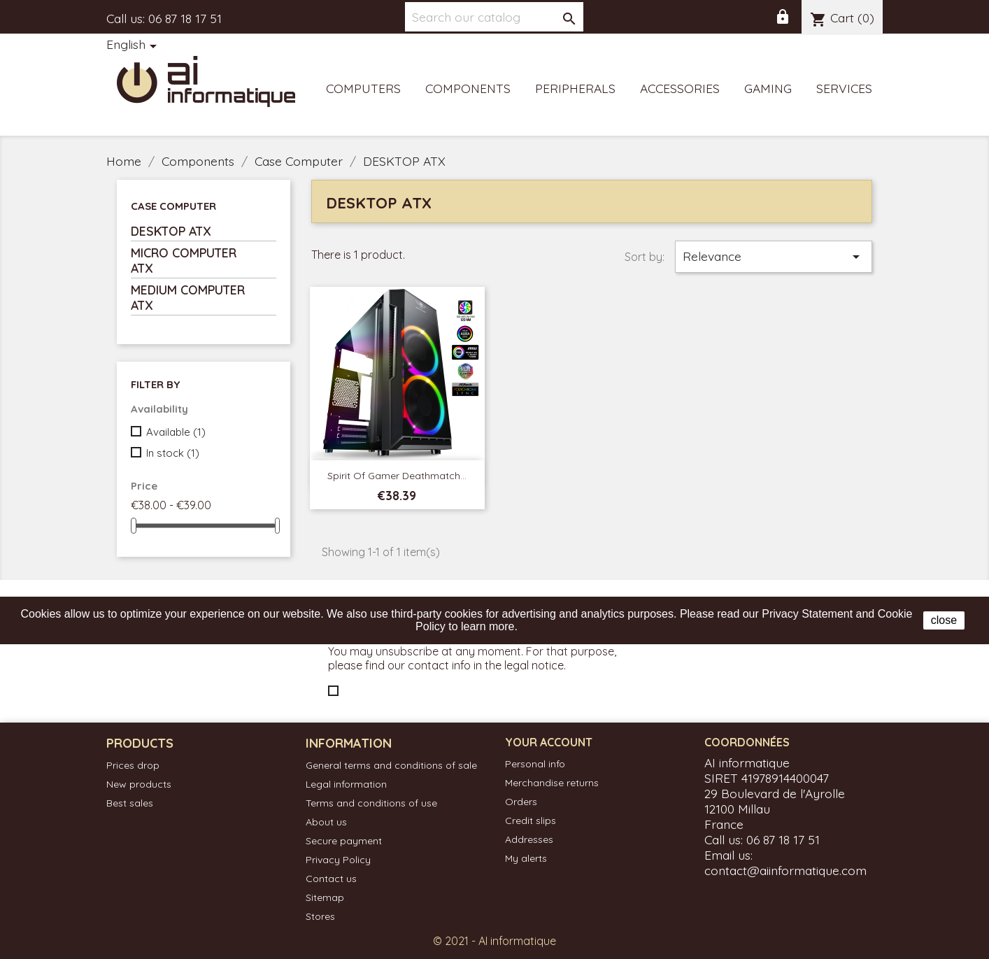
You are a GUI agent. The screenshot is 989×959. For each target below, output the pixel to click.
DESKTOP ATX (171, 231)
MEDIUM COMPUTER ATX (188, 297)
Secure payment (344, 840)
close (944, 620)
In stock (172, 453)
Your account (548, 742)
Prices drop (132, 765)
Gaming (768, 88)
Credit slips (530, 820)
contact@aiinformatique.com (785, 870)
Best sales (129, 803)
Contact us (331, 878)
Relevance (774, 256)
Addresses (529, 839)
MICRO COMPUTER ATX (183, 260)
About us (326, 822)
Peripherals (575, 88)
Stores (320, 916)
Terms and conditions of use (371, 803)
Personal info (535, 764)
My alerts (526, 858)
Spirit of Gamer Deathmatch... (397, 475)
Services (844, 88)
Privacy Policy (338, 859)
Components (468, 88)
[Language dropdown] (134, 45)
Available (176, 432)
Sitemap (325, 897)
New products (138, 784)
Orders (521, 801)
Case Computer (173, 206)
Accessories (680, 88)
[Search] (494, 16)
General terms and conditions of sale (391, 765)
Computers (363, 88)
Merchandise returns (552, 782)
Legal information (346, 784)
